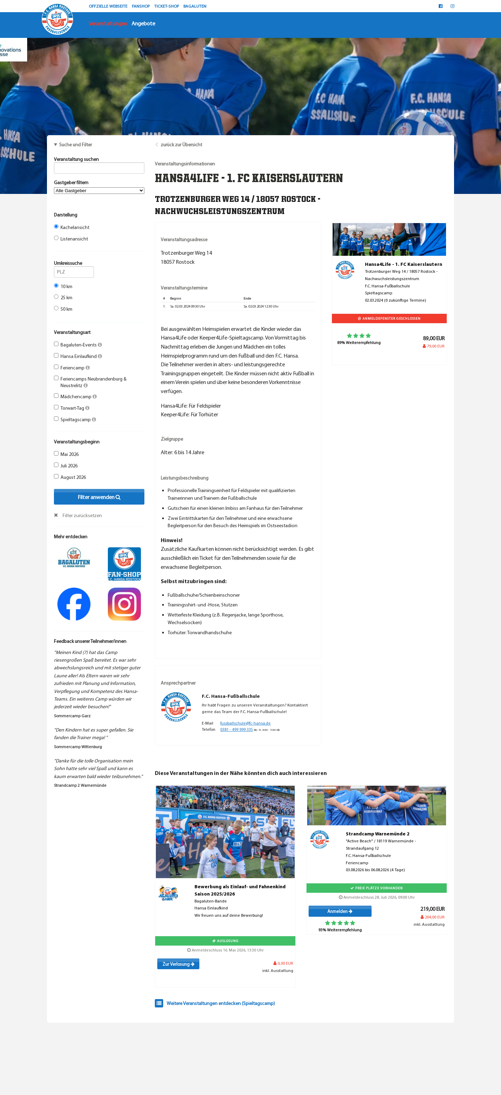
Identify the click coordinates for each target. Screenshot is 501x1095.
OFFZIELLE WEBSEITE (108, 6)
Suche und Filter (75, 144)
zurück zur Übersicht (181, 144)
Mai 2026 (66, 454)
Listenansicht (71, 239)
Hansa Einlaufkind (78, 356)
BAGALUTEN (194, 6)
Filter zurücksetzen (82, 515)
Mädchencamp (75, 396)
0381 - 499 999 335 (236, 729)
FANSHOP (141, 6)
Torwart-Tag (71, 408)
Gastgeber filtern (99, 186)
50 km (63, 309)
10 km (63, 286)
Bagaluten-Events (78, 345)
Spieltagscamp (75, 419)
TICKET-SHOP (167, 6)
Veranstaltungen (108, 23)
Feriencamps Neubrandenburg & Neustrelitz (90, 382)
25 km (63, 297)
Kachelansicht (71, 227)
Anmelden (339, 911)
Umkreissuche (74, 264)
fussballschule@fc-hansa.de (245, 723)
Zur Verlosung (178, 964)
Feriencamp (72, 368)
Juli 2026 (66, 466)
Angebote (143, 23)
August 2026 (70, 477)
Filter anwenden (99, 496)
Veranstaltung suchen (99, 160)
